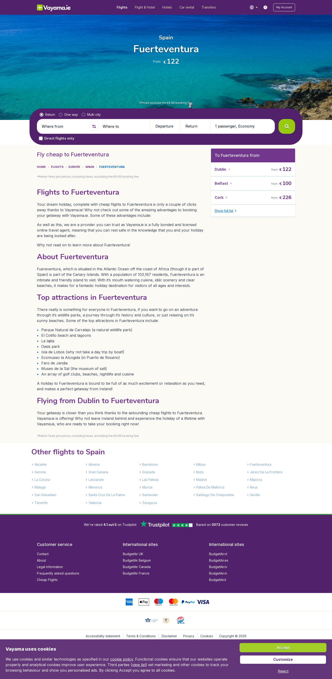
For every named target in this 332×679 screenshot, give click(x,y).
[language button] (253, 7)
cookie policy (121, 659)
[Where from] (64, 126)
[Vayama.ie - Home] (60, 7)
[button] (284, 7)
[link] (265, 7)
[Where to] (124, 126)
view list (139, 664)
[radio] (47, 114)
